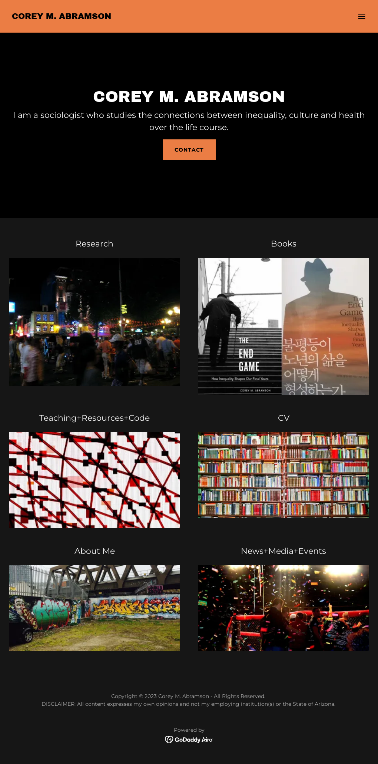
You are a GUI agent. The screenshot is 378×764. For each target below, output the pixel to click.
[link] (61, 16)
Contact (189, 149)
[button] (361, 16)
